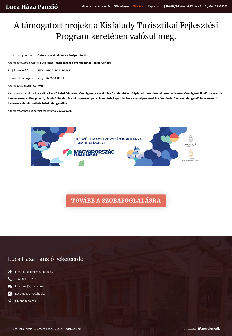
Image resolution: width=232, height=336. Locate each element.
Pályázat (138, 6)
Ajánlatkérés (102, 6)
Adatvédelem (73, 329)
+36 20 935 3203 (216, 6)
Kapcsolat (154, 6)
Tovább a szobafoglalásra (116, 200)
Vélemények (121, 6)
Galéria (86, 6)
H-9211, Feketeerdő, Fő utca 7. (182, 6)
